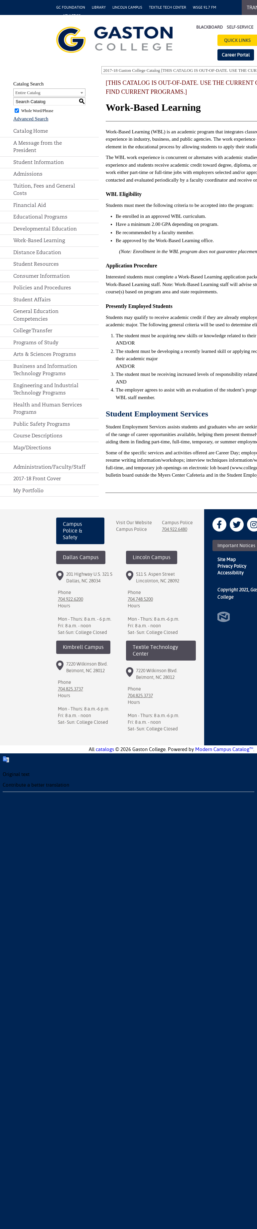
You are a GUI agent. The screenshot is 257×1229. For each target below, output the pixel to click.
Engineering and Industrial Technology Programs (45, 389)
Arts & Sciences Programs (44, 354)
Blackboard (209, 27)
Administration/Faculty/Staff (49, 467)
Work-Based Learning (39, 240)
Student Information (38, 162)
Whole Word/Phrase (37, 110)
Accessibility (230, 572)
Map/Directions (32, 447)
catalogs (105, 749)
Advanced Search (30, 118)
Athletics (72, 16)
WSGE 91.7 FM (204, 7)
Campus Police (131, 529)
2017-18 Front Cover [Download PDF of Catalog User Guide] (37, 478)
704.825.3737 (70, 688)
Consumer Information (41, 276)
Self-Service (240, 27)
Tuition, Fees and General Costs (44, 190)
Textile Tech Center (167, 7)
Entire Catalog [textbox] (27, 92)
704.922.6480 (174, 529)
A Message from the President (37, 147)
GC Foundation (70, 7)
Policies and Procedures (42, 287)
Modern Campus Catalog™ (224, 749)
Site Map (226, 559)
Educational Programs (40, 217)
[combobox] (49, 92)
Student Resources (36, 264)
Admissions (28, 174)
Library (99, 7)
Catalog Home (30, 131)
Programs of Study (36, 342)
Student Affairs (32, 299)
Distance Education (37, 252)
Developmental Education (45, 229)
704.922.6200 (70, 599)
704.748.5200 (140, 599)
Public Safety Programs (41, 424)
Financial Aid (29, 205)
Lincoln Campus (127, 7)
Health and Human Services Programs (47, 408)
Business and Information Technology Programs (45, 370)
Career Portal (236, 55)
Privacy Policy (231, 566)
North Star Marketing (223, 617)
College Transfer (32, 330)
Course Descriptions (38, 435)
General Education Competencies (36, 315)
